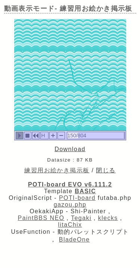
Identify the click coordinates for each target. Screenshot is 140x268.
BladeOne (74, 239)
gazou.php (70, 204)
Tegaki (81, 218)
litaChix (70, 224)
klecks (108, 218)
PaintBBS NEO (41, 218)
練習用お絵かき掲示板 (56, 170)
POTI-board (77, 198)
